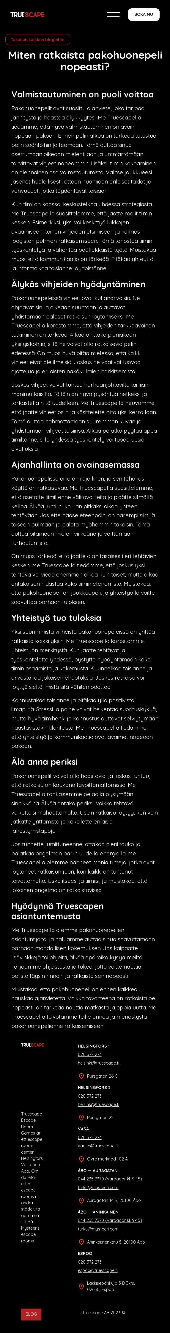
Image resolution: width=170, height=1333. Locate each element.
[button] (113, 14)
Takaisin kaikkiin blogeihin (37, 39)
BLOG (31, 1314)
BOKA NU (143, 14)
